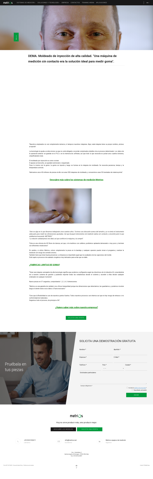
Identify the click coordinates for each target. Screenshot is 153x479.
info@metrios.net (71, 446)
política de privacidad (140, 393)
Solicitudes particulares (88, 378)
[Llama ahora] (40, 446)
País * (104, 370)
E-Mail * (116, 362)
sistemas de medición (26, 3)
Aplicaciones (101, 3)
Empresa (65, 3)
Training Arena (88, 3)
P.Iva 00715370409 (7, 470)
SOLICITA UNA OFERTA (76, 323)
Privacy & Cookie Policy (18, 470)
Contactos (75, 3)
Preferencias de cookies (28, 470)
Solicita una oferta (89, 434)
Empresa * (83, 362)
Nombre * (82, 355)
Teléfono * (83, 370)
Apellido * (117, 355)
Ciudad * (128, 370)
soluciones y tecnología (49, 3)
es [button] (147, 3)
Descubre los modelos (63, 434)
